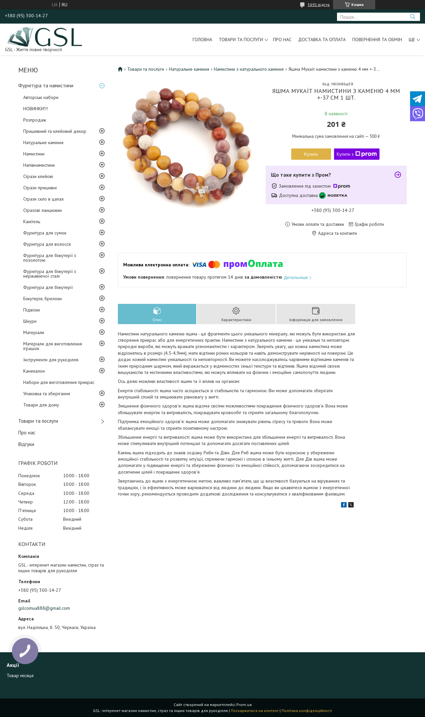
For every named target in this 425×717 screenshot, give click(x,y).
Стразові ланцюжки (42, 210)
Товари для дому (41, 405)
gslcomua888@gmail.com (44, 608)
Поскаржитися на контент (255, 710)
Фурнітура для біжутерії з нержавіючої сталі (49, 273)
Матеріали (33, 332)
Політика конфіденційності (307, 710)
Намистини (33, 154)
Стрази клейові (38, 176)
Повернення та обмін (377, 40)
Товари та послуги (241, 40)
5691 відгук (319, 4)
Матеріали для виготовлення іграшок (52, 346)
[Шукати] (412, 17)
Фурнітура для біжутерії (48, 287)
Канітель (31, 221)
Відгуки (26, 444)
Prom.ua (244, 704)
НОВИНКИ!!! (35, 109)
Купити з (357, 154)
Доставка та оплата (322, 40)
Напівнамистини (39, 165)
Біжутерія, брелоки (42, 299)
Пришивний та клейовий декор (54, 131)
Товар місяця (20, 675)
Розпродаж (34, 120)
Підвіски (31, 310)
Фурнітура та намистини (45, 85)
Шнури (30, 321)
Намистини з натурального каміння (249, 69)
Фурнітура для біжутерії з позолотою (49, 257)
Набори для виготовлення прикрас (58, 382)
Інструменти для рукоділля (50, 360)
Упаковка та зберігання (46, 394)
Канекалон (34, 371)
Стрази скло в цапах (43, 199)
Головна (202, 40)
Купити (311, 154)
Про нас (282, 40)
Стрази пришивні (40, 188)
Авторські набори (40, 97)
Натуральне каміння (43, 142)
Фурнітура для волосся (47, 244)
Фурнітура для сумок (44, 233)
